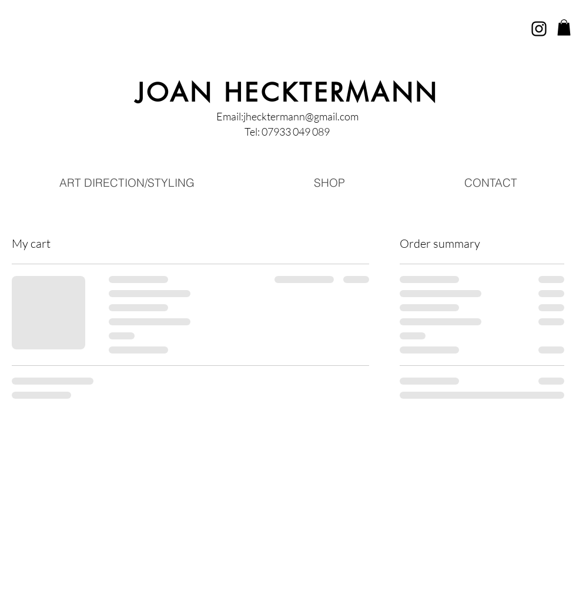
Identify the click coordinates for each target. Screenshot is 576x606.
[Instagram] (539, 29)
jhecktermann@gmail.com (301, 116)
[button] (564, 27)
